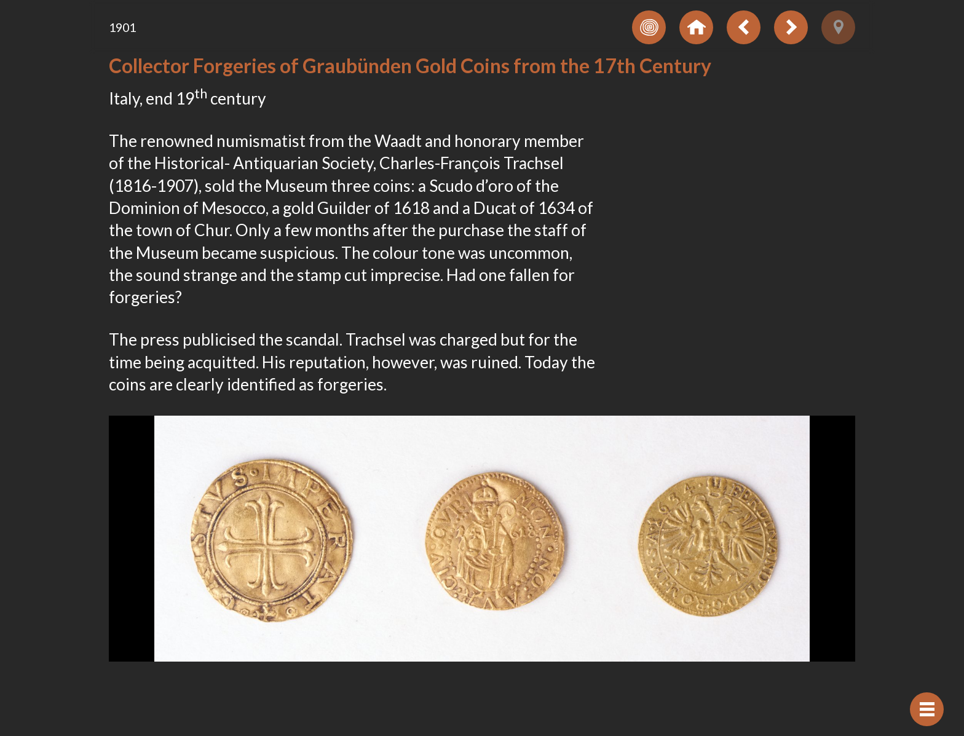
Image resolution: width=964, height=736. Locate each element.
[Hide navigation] (927, 709)
